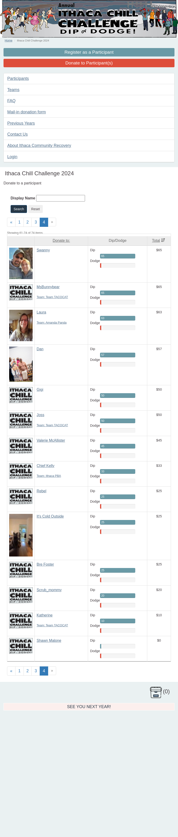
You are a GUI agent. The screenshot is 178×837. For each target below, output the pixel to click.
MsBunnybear (48, 287)
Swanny (43, 250)
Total (158, 241)
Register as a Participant (88, 52)
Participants (18, 78)
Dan (40, 349)
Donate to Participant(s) (89, 62)
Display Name (23, 198)
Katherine (45, 615)
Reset (35, 209)
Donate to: (61, 241)
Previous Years (21, 123)
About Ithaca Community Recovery (39, 145)
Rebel (41, 491)
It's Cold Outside (50, 516)
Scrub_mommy (49, 590)
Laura (41, 312)
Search (19, 209)
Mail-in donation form (26, 112)
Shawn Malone (49, 641)
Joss (40, 415)
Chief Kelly (45, 466)
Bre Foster (45, 564)
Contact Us (17, 134)
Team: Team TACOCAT (52, 297)
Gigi (40, 390)
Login (12, 156)
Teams (13, 89)
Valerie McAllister (51, 440)
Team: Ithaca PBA (49, 476)
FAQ (11, 100)
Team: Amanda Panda (51, 322)
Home (8, 40)
